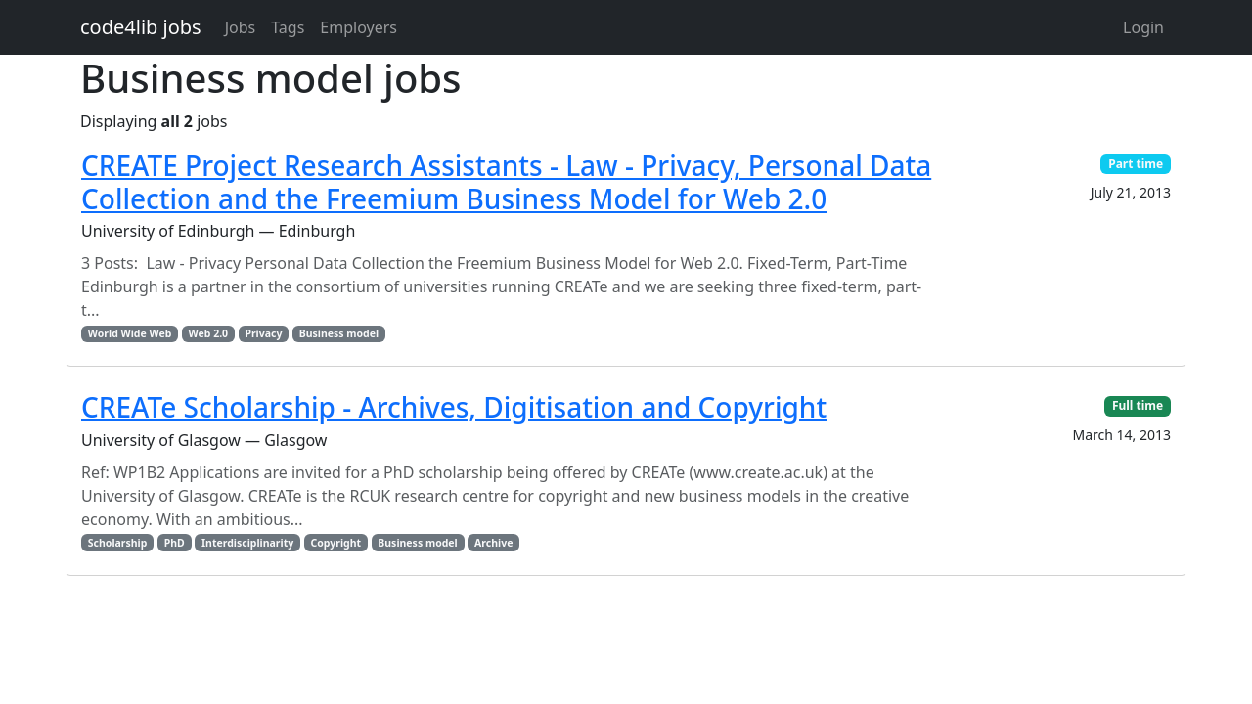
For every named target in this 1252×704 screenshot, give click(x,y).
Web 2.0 (209, 333)
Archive (493, 543)
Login (1143, 27)
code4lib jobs (140, 27)
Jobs (240, 27)
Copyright (335, 543)
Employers (358, 27)
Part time (1135, 163)
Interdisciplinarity (247, 543)
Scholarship (118, 543)
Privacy (263, 333)
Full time (1137, 405)
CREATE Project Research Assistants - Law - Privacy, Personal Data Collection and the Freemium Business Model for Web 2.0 (506, 182)
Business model (339, 333)
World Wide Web (129, 333)
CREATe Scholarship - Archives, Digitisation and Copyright (454, 406)
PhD (174, 543)
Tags (287, 27)
